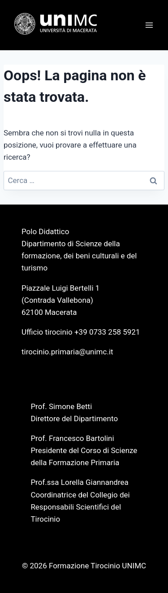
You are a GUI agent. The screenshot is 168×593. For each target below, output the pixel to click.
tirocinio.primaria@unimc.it (67, 351)
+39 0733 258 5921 (107, 331)
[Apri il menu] (149, 25)
